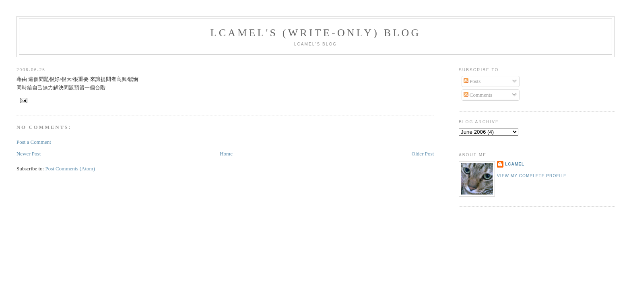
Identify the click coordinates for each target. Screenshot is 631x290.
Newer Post (28, 154)
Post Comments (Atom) (70, 169)
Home (226, 154)
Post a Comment (33, 142)
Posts (472, 81)
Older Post (423, 154)
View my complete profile (532, 176)
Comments (478, 95)
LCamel (514, 164)
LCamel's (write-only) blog (315, 33)
